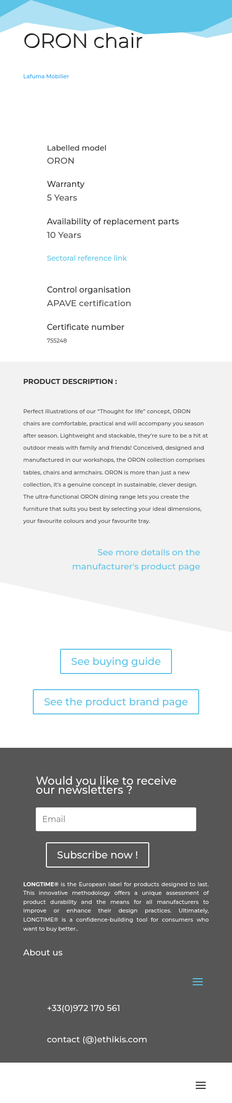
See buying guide (116, 661)
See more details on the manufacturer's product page (136, 559)
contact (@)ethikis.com (97, 1039)
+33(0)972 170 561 (83, 1008)
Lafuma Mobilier (46, 76)
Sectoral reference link (87, 258)
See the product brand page (116, 702)
